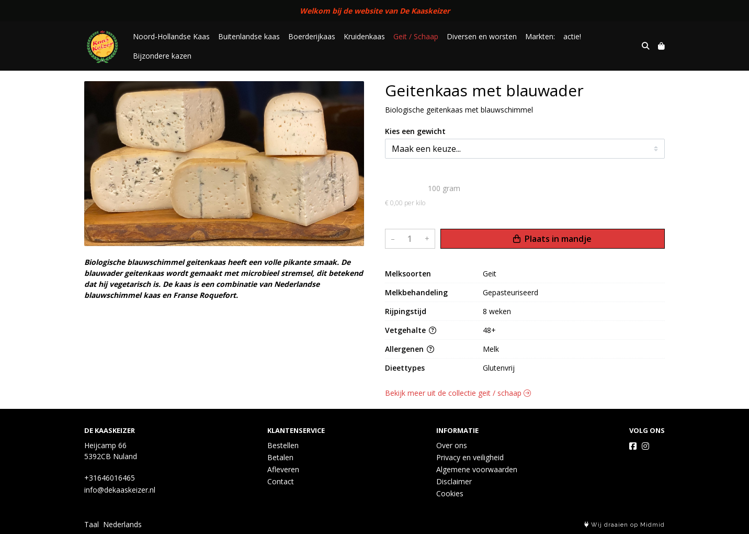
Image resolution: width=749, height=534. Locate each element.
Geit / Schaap (415, 36)
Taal (91, 524)
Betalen (280, 457)
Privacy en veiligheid (470, 457)
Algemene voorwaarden (476, 469)
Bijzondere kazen (162, 56)
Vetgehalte (410, 330)
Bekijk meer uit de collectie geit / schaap (458, 393)
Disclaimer (454, 481)
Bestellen (283, 445)
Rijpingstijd (405, 311)
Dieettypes (405, 368)
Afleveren (283, 469)
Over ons (451, 445)
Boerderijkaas (311, 36)
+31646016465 (109, 478)
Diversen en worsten (482, 36)
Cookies (449, 493)
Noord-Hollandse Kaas (171, 36)
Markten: (540, 36)
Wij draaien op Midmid (624, 524)
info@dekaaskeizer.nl (119, 490)
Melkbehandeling (416, 292)
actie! (572, 36)
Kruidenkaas (364, 36)
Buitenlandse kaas (249, 36)
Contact (280, 481)
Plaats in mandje (552, 238)
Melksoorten (408, 274)
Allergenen (409, 349)
